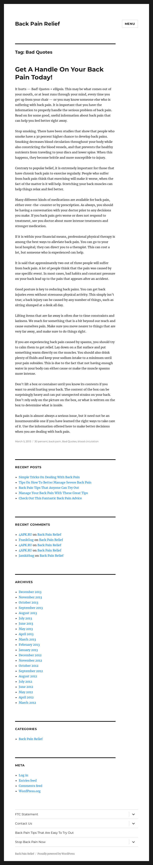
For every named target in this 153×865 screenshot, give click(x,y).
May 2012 (26, 692)
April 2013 (26, 634)
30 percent (41, 441)
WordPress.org (30, 791)
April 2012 (26, 697)
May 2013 (26, 629)
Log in (23, 775)
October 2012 (28, 666)
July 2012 (25, 681)
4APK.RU (25, 534)
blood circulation (88, 441)
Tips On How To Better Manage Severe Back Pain (55, 482)
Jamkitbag (26, 555)
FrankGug (26, 540)
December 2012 (30, 655)
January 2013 (28, 650)
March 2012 (27, 702)
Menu (130, 24)
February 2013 (29, 644)
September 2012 (31, 671)
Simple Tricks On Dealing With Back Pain (49, 477)
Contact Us (23, 823)
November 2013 (30, 597)
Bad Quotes (69, 441)
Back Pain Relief (37, 24)
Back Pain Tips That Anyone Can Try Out (49, 488)
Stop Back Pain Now (30, 842)
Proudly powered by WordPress (56, 853)
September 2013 (31, 608)
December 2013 (30, 592)
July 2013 (25, 618)
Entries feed (28, 780)
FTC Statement (26, 814)
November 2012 (30, 660)
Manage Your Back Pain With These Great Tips (53, 493)
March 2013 (27, 639)
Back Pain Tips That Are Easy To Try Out (44, 833)
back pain (55, 441)
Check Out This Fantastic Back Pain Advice (50, 498)
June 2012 (26, 687)
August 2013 (28, 613)
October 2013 (28, 602)
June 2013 (26, 623)
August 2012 (28, 676)
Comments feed (30, 786)
